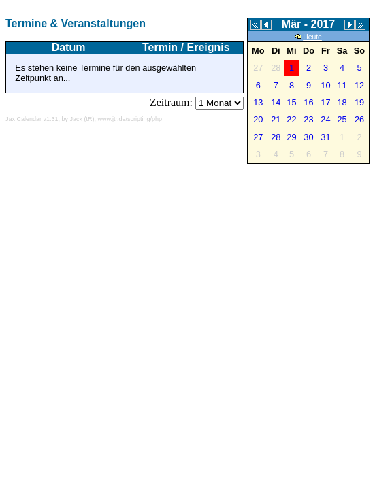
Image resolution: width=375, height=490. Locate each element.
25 (341, 119)
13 (258, 102)
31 (325, 137)
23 (308, 119)
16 (308, 102)
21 (275, 119)
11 (341, 85)
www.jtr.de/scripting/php (130, 119)
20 (258, 119)
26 (359, 119)
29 (291, 137)
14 (275, 102)
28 (275, 137)
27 (258, 137)
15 (291, 102)
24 (325, 119)
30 (308, 137)
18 (341, 102)
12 (359, 85)
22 (291, 119)
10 (325, 85)
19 (359, 102)
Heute (308, 37)
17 (325, 102)
